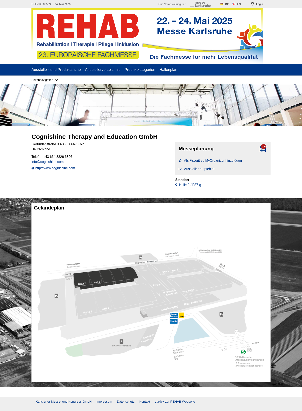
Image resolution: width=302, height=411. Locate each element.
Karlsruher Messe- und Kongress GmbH (64, 401)
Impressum (104, 401)
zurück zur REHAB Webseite (175, 401)
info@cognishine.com (47, 162)
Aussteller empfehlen (197, 169)
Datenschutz (125, 401)
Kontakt (144, 401)
